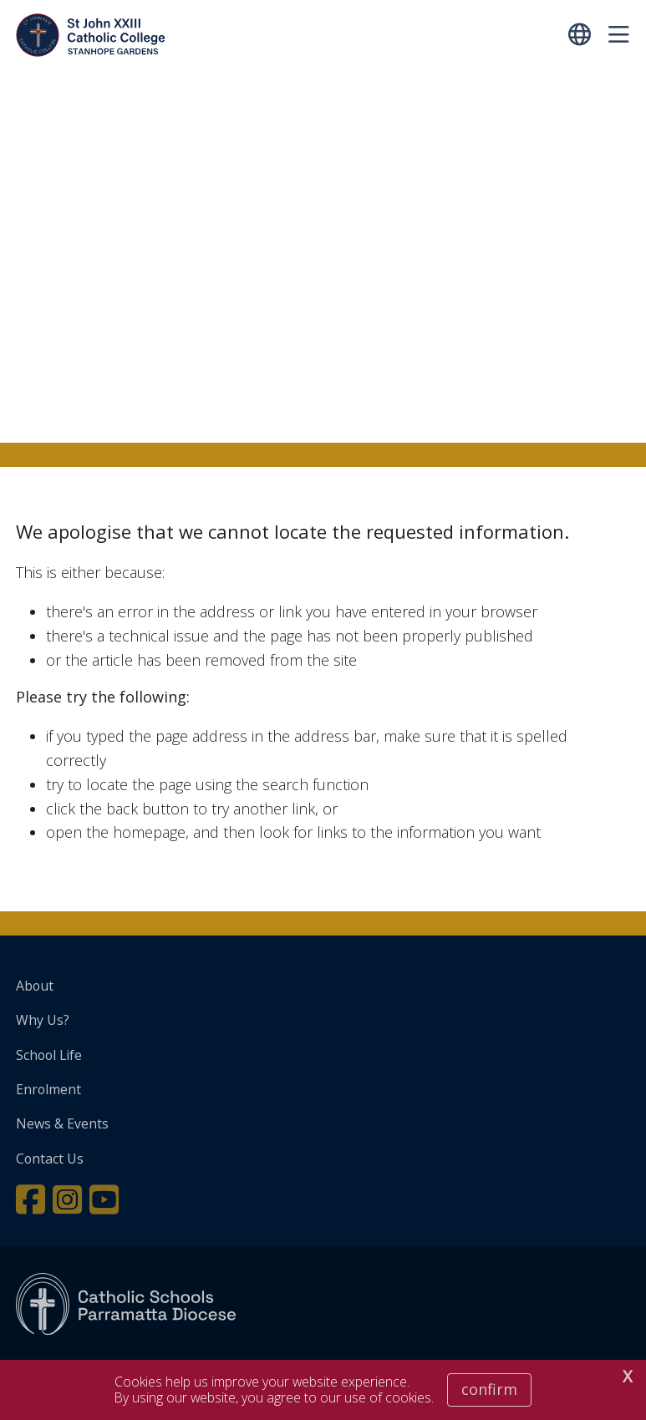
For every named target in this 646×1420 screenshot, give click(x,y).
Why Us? (42, 1020)
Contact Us (50, 1158)
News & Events (62, 1123)
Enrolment (48, 1089)
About (34, 985)
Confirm (489, 1389)
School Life (49, 1055)
